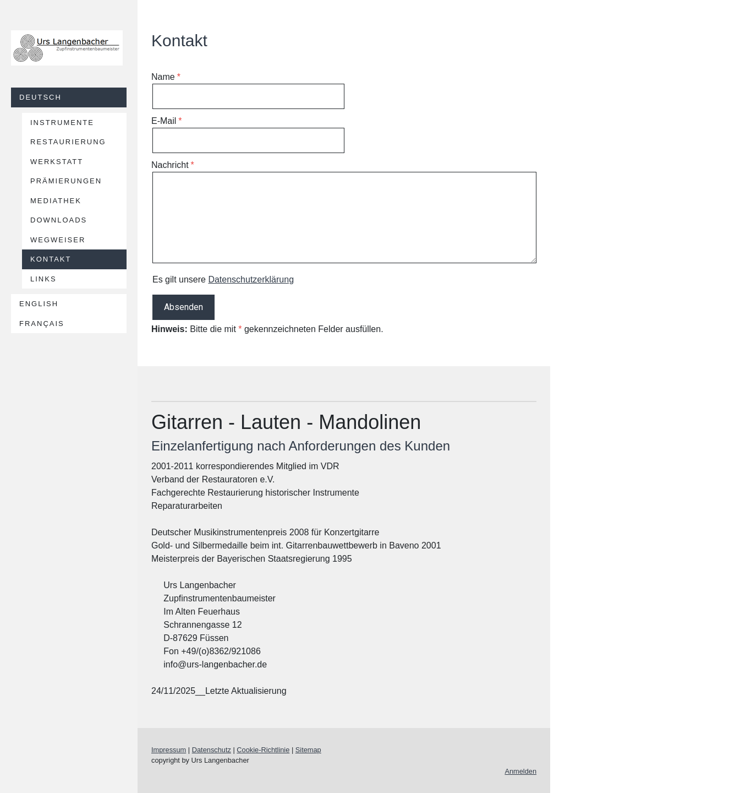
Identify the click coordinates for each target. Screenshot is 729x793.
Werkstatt (56, 161)
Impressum (168, 750)
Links (43, 279)
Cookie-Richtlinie (263, 750)
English (38, 304)
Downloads (58, 220)
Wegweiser (57, 240)
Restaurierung (68, 142)
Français (41, 323)
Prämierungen (66, 181)
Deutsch (40, 97)
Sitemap (308, 750)
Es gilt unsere (223, 279)
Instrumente (62, 122)
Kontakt (50, 259)
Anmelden (520, 771)
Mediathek (55, 201)
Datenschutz (211, 750)
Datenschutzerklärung (251, 279)
